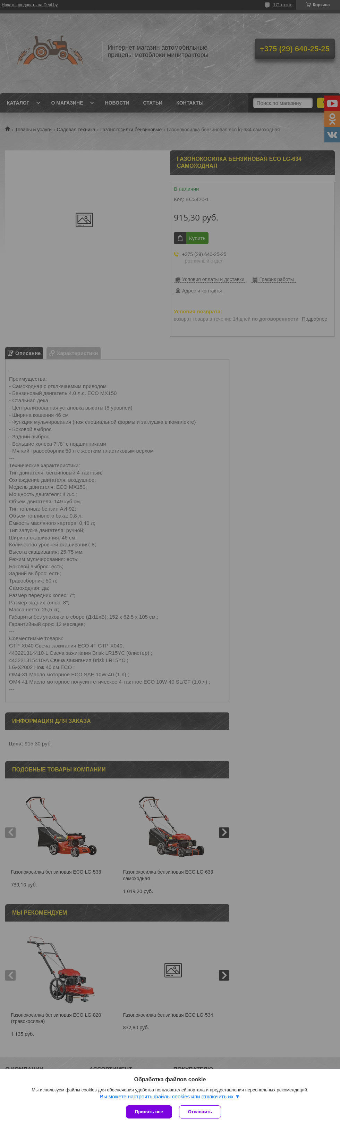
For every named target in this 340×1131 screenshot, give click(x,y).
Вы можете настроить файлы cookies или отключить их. (167, 1096)
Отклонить (200, 1111)
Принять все (149, 1111)
